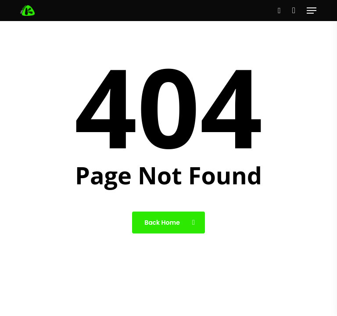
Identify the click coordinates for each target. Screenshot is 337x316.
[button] (311, 10)
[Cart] (293, 10)
